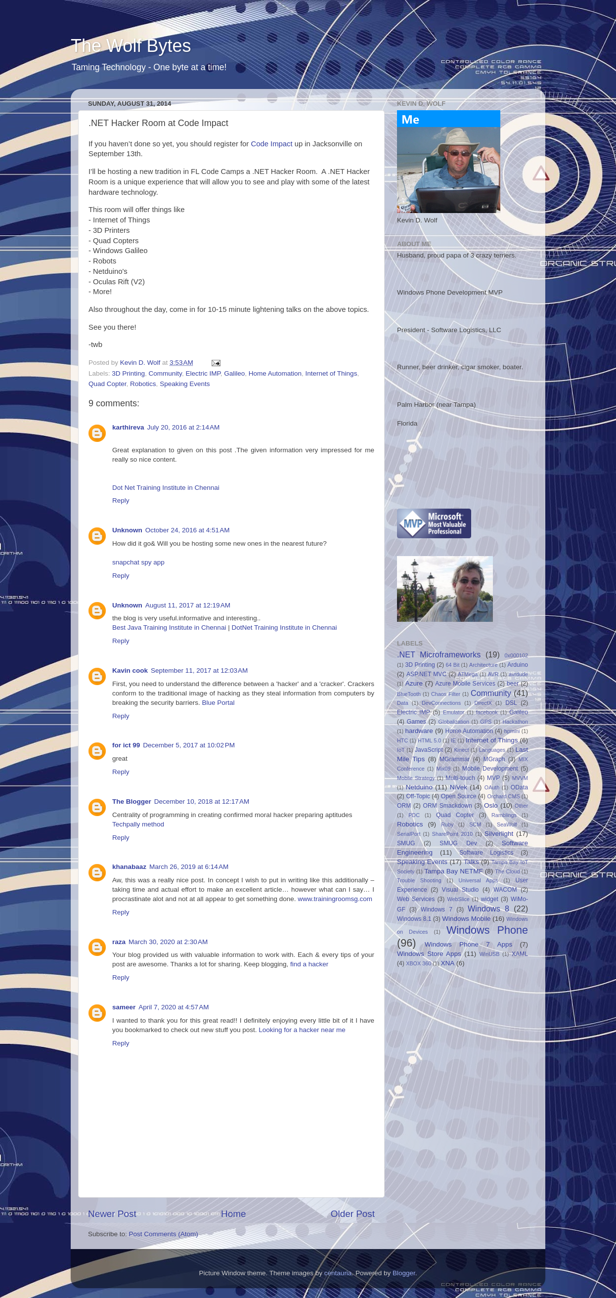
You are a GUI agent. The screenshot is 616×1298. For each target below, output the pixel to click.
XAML (520, 954)
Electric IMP (202, 373)
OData (519, 787)
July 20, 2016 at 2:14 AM (183, 427)
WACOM (505, 889)
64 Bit (453, 665)
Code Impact (271, 144)
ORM (404, 805)
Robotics (143, 384)
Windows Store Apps (429, 953)
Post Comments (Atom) (163, 1234)
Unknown (127, 530)
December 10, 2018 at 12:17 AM (202, 801)
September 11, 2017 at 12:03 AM (199, 670)
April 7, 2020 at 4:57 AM (173, 1007)
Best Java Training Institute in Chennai (169, 627)
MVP (493, 778)
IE (453, 740)
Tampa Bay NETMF (453, 871)
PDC (414, 815)
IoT (401, 750)
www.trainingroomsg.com (335, 899)
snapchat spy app (138, 562)
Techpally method (138, 824)
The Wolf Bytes (131, 46)
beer (513, 683)
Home (233, 1214)
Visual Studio (460, 889)
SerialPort (408, 834)
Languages (492, 750)
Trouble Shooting (419, 880)
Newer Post (112, 1214)
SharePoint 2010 (452, 834)
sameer (123, 1007)
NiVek (458, 787)
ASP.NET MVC (426, 674)
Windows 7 (436, 909)
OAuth (492, 787)
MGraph (494, 759)
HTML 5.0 (429, 740)
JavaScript (429, 749)
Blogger (404, 1273)
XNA (447, 963)
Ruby (447, 824)
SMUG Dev (458, 843)
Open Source (459, 796)
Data (402, 703)
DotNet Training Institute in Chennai (284, 627)
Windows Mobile (466, 918)
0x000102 (516, 655)
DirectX (483, 703)
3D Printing (128, 373)
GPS (485, 722)
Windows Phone (487, 930)
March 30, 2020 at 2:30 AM (168, 942)
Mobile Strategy (416, 778)
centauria (338, 1273)
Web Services (416, 899)
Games (416, 721)
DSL (511, 702)
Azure (414, 683)
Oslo (491, 805)
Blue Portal (218, 702)
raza (119, 942)
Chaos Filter (445, 694)
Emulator (453, 712)
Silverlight (499, 833)
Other (521, 806)
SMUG (406, 843)
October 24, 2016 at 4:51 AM (187, 530)
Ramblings (504, 815)
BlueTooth (409, 694)
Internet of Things (331, 373)
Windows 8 (488, 908)
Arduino (517, 664)
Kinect (461, 750)
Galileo (234, 373)
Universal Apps (478, 880)
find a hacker (309, 964)
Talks (471, 861)
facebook (487, 712)
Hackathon (515, 722)
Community (165, 373)
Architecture (483, 665)
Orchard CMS (503, 796)
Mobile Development (490, 768)
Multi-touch (460, 778)
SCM (475, 824)
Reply (121, 500)
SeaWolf (507, 824)
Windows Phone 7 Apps (468, 944)
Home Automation (275, 373)
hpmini (512, 731)
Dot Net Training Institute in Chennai (166, 487)
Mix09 (443, 769)
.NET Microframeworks (439, 654)
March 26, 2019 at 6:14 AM (188, 866)
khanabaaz (129, 866)
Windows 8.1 (414, 918)
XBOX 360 (418, 963)
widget (489, 899)
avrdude (518, 674)
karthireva (128, 427)
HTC (402, 740)
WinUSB (490, 954)
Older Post (353, 1214)
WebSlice (458, 899)
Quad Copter (107, 384)
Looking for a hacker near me (302, 1030)
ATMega (468, 674)
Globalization (454, 722)
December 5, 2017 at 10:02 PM (189, 745)
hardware (419, 731)
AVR (493, 674)
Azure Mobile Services (465, 683)
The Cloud (507, 871)
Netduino (419, 787)
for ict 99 (126, 745)
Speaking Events (185, 384)
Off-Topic (418, 796)
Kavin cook (130, 670)
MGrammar (455, 759)
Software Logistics (486, 852)
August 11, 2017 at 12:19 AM (187, 605)
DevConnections (441, 703)
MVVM (520, 778)
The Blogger (131, 801)
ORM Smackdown (447, 805)
